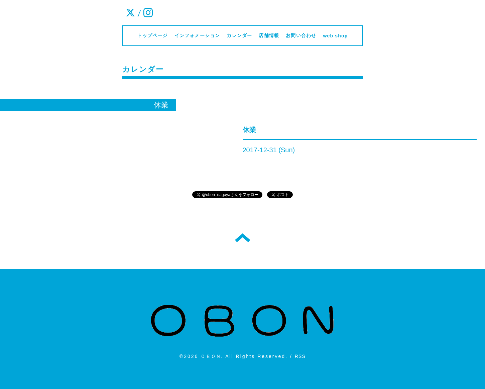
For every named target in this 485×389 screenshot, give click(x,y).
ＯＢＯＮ (211, 356)
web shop (335, 35)
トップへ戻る (242, 237)
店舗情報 (269, 35)
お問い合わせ (301, 35)
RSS (300, 356)
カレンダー (239, 35)
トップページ (152, 35)
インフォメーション (197, 35)
